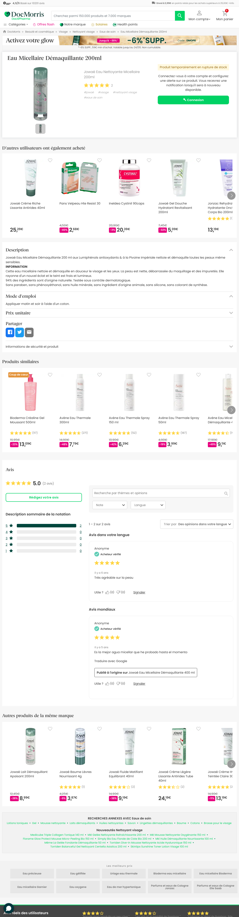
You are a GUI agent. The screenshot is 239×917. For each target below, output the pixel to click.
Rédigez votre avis (44, 497)
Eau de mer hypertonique (124, 887)
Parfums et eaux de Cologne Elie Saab (215, 887)
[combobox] (201, 524)
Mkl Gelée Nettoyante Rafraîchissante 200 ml (117, 835)
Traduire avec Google (110, 661)
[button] (199, 15)
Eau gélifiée (78, 873)
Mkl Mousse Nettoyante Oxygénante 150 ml (177, 835)
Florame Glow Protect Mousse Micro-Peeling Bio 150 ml (58, 839)
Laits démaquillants (82, 823)
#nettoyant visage (125, 92)
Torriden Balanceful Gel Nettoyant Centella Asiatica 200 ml (88, 847)
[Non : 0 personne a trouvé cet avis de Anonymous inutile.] (121, 592)
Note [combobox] (111, 505)
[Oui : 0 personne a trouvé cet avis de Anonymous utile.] (110, 592)
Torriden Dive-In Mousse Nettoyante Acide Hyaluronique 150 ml (150, 843)
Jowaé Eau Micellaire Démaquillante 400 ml (161, 672)
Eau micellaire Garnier (32, 887)
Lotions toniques (17, 823)
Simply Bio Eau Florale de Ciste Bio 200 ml (124, 839)
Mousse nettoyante (53, 823)
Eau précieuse (32, 873)
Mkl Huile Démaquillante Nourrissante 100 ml (184, 839)
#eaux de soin (93, 98)
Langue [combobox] (149, 505)
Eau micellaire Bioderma (215, 873)
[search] (180, 16)
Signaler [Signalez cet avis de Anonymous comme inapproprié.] (139, 592)
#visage (103, 92)
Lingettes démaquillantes (156, 823)
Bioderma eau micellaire (169, 873)
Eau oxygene (77, 887)
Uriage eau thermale (124, 873)
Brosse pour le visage (218, 823)
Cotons (195, 823)
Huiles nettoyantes (111, 823)
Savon (131, 823)
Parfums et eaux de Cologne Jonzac (169, 887)
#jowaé (89, 92)
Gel (34, 823)
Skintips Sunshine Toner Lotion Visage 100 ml (159, 847)
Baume (181, 823)
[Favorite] (50, 160)
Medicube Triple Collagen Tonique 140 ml (56, 835)
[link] (30, 483)
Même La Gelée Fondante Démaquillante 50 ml (74, 843)
